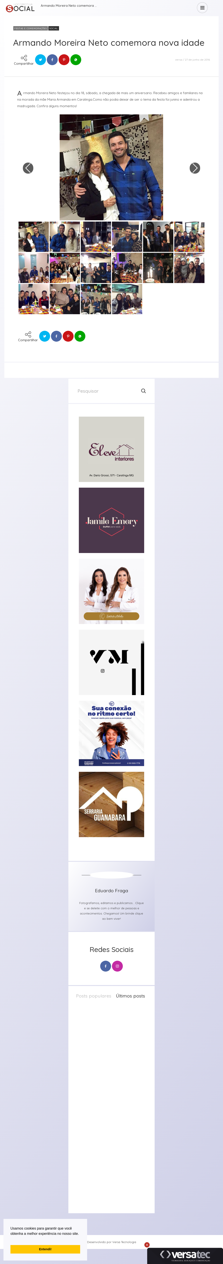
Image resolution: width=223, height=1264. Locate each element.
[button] (11, 1239)
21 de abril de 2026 (117, 1083)
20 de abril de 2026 (117, 1106)
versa (178, 59)
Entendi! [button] (45, 1249)
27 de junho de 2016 (197, 59)
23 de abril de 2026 (117, 1060)
